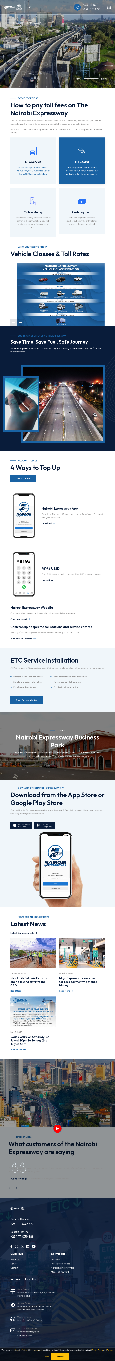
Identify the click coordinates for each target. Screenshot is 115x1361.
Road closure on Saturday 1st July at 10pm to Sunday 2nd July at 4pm (29, 1040)
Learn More (49, 580)
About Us (14, 1259)
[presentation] (13, 322)
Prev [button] (77, 78)
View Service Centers (23, 638)
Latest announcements (23, 933)
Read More (17, 990)
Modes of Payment (60, 1271)
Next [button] (103, 78)
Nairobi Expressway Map (62, 1267)
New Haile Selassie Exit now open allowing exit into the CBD (29, 981)
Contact (14, 1267)
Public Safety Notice (60, 1263)
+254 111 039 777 (92, 9)
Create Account (20, 619)
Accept (60, 1356)
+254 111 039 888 (22, 1236)
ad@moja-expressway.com (76, 755)
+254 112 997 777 (47, 755)
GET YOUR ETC (23, 478)
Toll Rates (55, 1259)
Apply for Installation (26, 700)
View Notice (18, 1049)
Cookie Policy (97, 1350)
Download (48, 523)
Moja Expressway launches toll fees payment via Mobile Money (78, 981)
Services (14, 1263)
